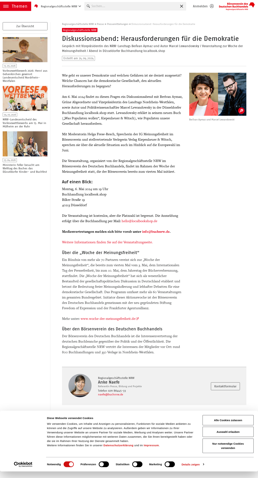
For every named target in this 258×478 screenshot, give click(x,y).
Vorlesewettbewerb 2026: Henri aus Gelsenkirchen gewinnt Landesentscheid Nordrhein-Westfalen (25, 76)
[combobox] (135, 6)
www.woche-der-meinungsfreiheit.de (108, 319)
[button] (15, 6)
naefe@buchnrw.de (110, 394)
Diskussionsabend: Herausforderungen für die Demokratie (163, 24)
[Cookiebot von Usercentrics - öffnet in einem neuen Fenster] (23, 471)
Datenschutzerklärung (118, 451)
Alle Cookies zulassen (228, 426)
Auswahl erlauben (228, 438)
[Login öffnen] (203, 6)
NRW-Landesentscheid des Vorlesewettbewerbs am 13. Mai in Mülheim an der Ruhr (24, 123)
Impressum (151, 451)
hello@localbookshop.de (139, 221)
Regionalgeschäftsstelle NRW (78, 24)
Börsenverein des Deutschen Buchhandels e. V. (237, 6)
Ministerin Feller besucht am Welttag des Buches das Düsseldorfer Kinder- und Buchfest (25, 168)
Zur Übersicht (25, 26)
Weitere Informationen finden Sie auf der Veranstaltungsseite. (107, 242)
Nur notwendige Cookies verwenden (228, 452)
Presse (100, 24)
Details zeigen (190, 470)
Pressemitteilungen (117, 24)
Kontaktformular (225, 386)
